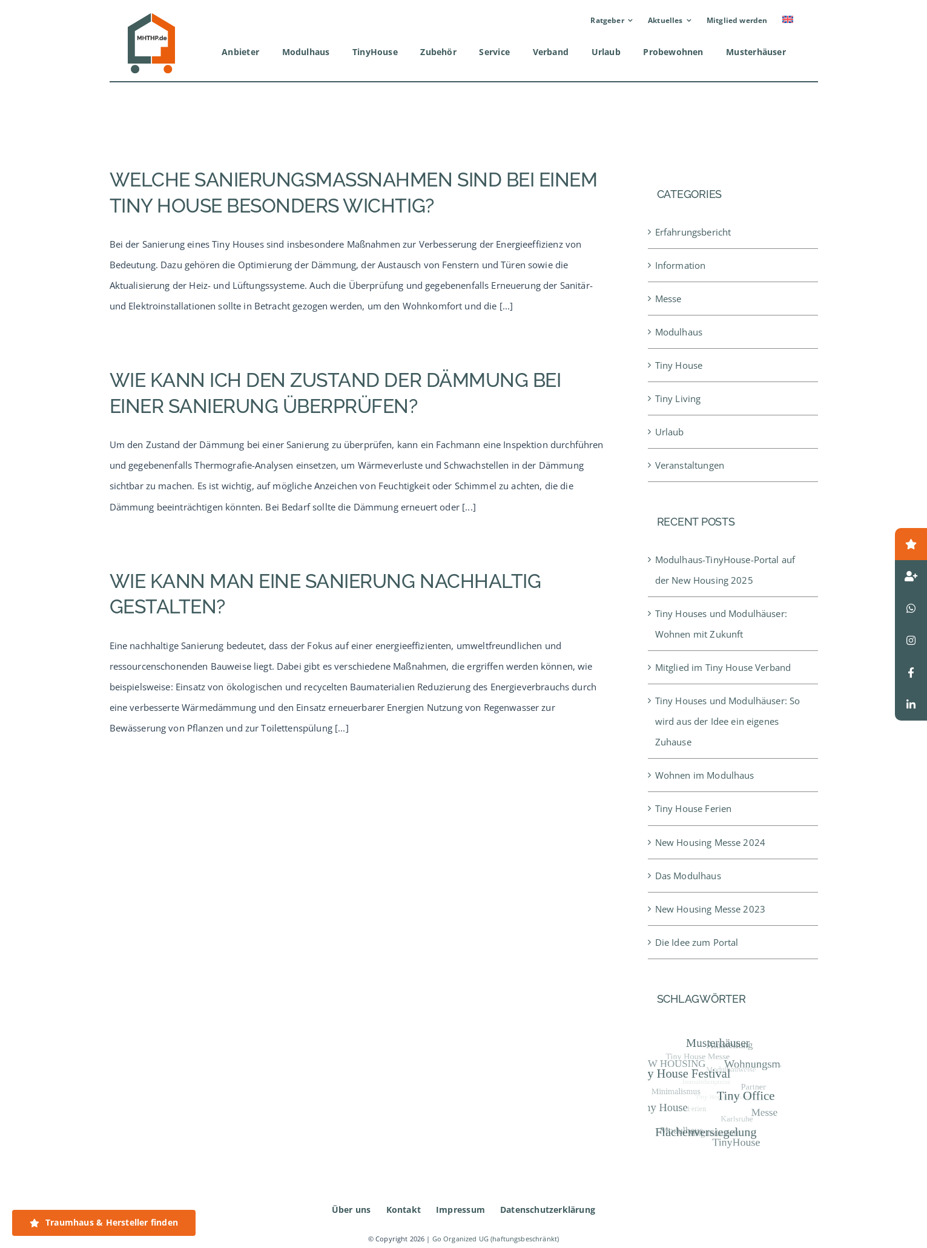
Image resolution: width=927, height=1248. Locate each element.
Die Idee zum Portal (697, 942)
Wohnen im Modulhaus (704, 775)
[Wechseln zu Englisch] (787, 20)
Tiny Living (678, 398)
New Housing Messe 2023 (710, 909)
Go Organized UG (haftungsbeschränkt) (495, 1239)
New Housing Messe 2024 (710, 842)
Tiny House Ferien (693, 808)
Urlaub (669, 432)
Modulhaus (678, 332)
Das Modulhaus (688, 876)
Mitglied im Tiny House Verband (723, 667)
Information (680, 265)
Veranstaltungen (689, 465)
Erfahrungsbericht (693, 232)
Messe (668, 298)
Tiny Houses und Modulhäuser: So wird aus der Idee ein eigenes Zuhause (727, 721)
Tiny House (679, 365)
